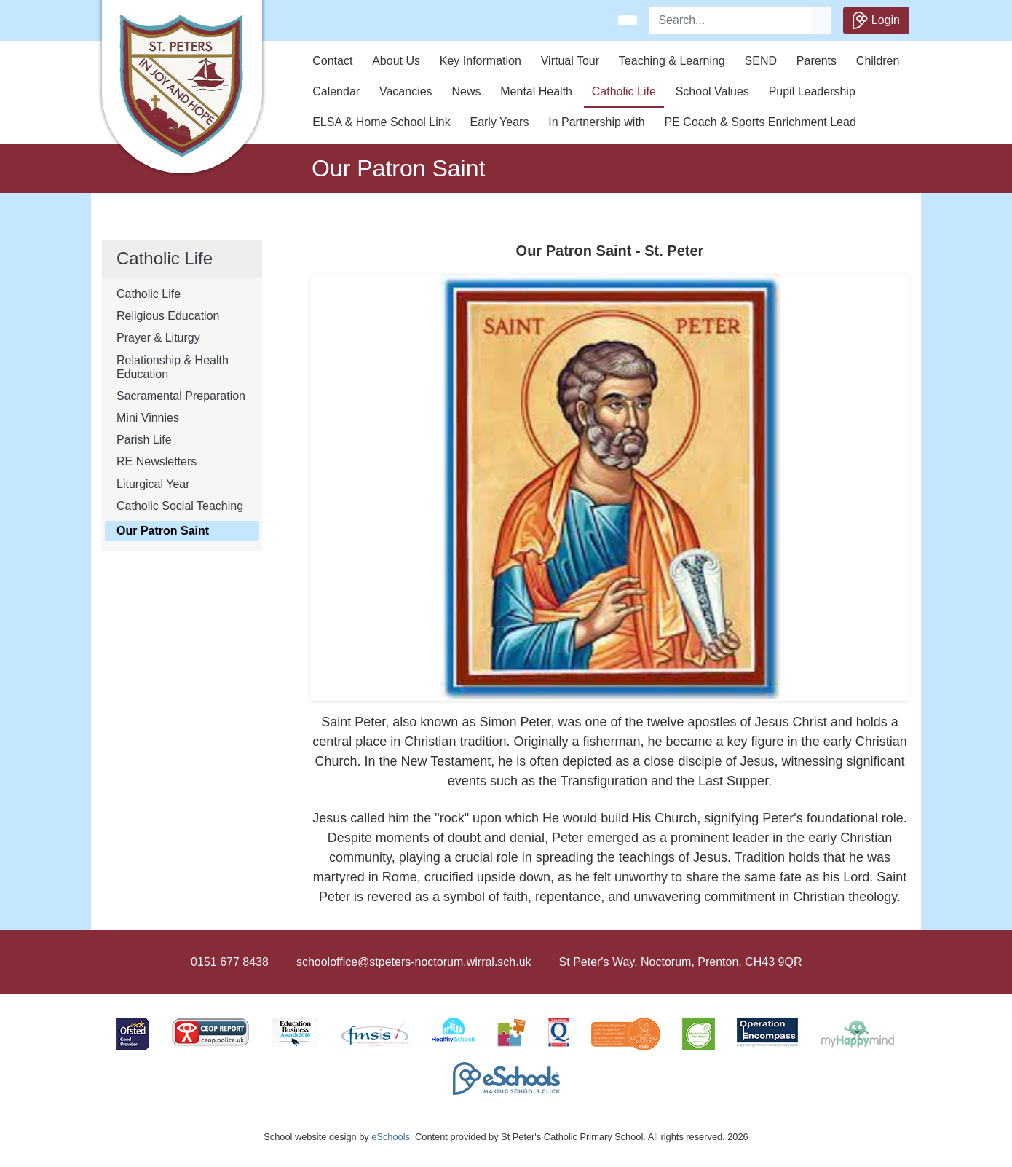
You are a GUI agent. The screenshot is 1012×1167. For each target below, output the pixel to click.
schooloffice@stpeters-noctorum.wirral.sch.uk (413, 962)
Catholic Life (148, 294)
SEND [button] (761, 61)
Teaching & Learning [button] (672, 61)
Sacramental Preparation (180, 396)
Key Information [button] (480, 61)
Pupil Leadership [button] (812, 91)
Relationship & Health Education (172, 367)
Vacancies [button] (405, 91)
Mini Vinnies (147, 418)
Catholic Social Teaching (179, 506)
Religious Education (167, 316)
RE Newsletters (156, 461)
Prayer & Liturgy (158, 337)
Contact (332, 61)
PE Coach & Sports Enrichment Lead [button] (760, 122)
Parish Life (144, 439)
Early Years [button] (499, 122)
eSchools (390, 1136)
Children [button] (878, 61)
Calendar (336, 91)
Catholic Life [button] (624, 91)
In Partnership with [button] (596, 122)
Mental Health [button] (536, 91)
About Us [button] (396, 61)
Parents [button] (816, 61)
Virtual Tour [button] (570, 61)
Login (876, 20)
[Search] (731, 20)
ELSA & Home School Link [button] (381, 122)
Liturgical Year (153, 484)
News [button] (466, 91)
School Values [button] (712, 91)
